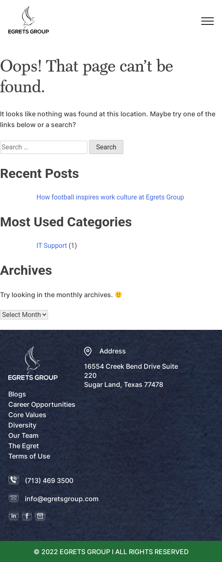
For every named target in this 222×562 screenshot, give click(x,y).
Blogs (17, 394)
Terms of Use (29, 456)
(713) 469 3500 (49, 480)
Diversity (22, 425)
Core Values (27, 415)
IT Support (51, 246)
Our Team (23, 435)
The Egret (23, 446)
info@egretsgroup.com (62, 499)
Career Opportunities (41, 404)
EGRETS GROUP (86, 552)
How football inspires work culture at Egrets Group (110, 197)
